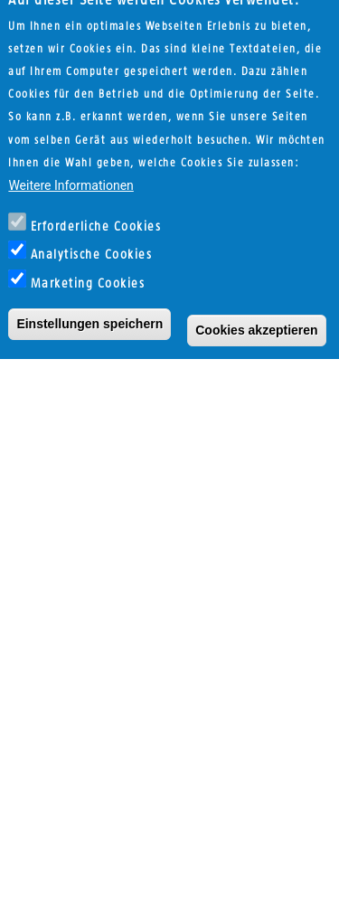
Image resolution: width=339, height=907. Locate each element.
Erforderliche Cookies (96, 208)
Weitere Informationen (70, 166)
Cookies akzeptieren (256, 310)
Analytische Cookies (92, 236)
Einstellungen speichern (89, 304)
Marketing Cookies (88, 264)
